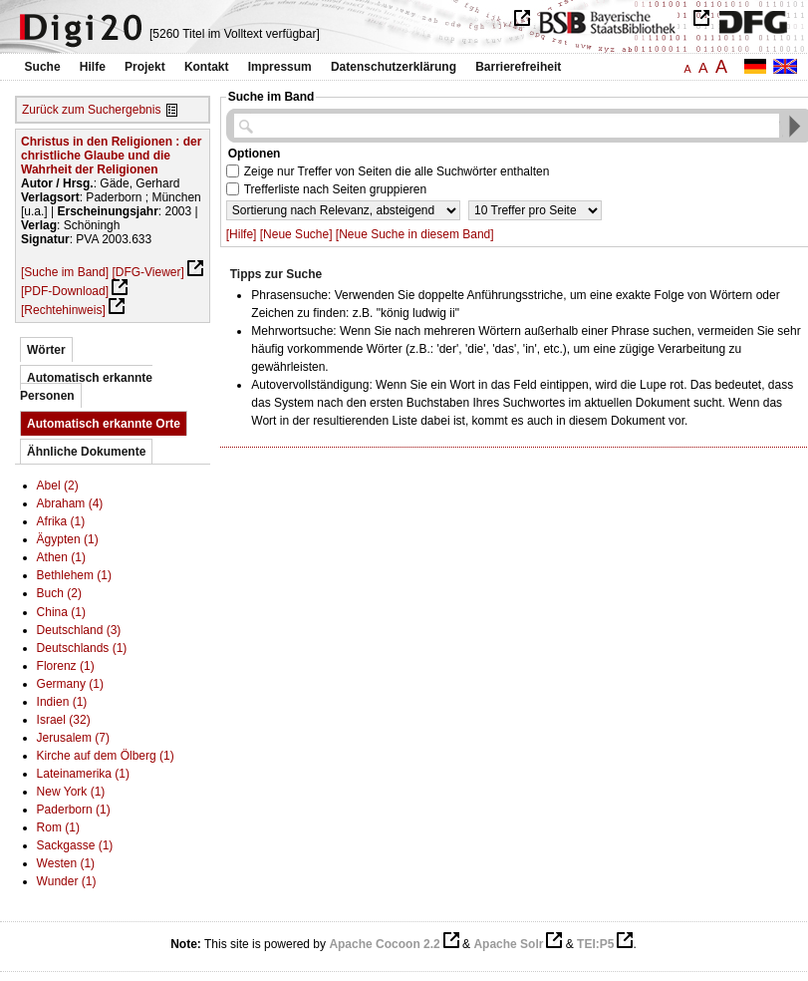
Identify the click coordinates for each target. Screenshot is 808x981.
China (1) (61, 612)
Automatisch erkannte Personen (86, 387)
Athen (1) (61, 557)
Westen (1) (66, 863)
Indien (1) (62, 702)
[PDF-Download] (65, 291)
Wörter (46, 350)
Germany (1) (70, 684)
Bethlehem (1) (74, 575)
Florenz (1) (66, 666)
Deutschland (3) (79, 630)
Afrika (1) (61, 521)
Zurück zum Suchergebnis (91, 110)
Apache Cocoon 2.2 (384, 944)
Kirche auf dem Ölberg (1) (105, 756)
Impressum (280, 67)
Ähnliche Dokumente (86, 452)
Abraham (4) (70, 503)
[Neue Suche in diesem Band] (415, 234)
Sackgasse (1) (75, 845)
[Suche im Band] (65, 272)
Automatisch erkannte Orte (103, 424)
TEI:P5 (595, 944)
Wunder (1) (67, 881)
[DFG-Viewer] (147, 272)
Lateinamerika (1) (83, 774)
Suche (43, 67)
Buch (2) (59, 593)
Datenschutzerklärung (393, 67)
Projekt (145, 67)
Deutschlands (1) (82, 648)
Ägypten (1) (68, 539)
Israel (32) (64, 720)
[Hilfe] (241, 234)
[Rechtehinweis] (63, 310)
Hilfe (93, 67)
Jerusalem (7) (73, 738)
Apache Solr (508, 944)
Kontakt (206, 67)
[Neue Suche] (296, 234)
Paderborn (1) (74, 810)
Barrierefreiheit (518, 67)
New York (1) (71, 792)
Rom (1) (58, 827)
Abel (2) (58, 485)
